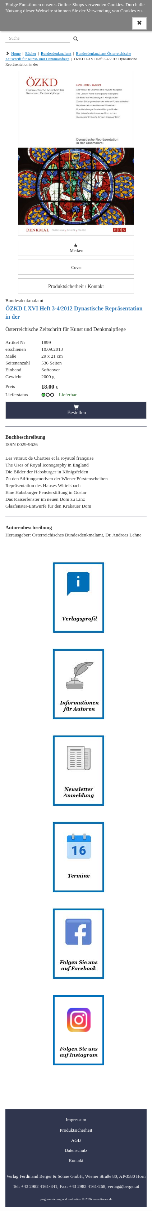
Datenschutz (76, 1150)
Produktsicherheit (76, 1130)
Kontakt (76, 1160)
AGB (76, 1140)
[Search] (75, 39)
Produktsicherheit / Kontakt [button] (76, 286)
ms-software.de (102, 1199)
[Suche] (37, 37)
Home (15, 54)
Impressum (76, 1119)
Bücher (30, 54)
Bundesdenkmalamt (56, 54)
